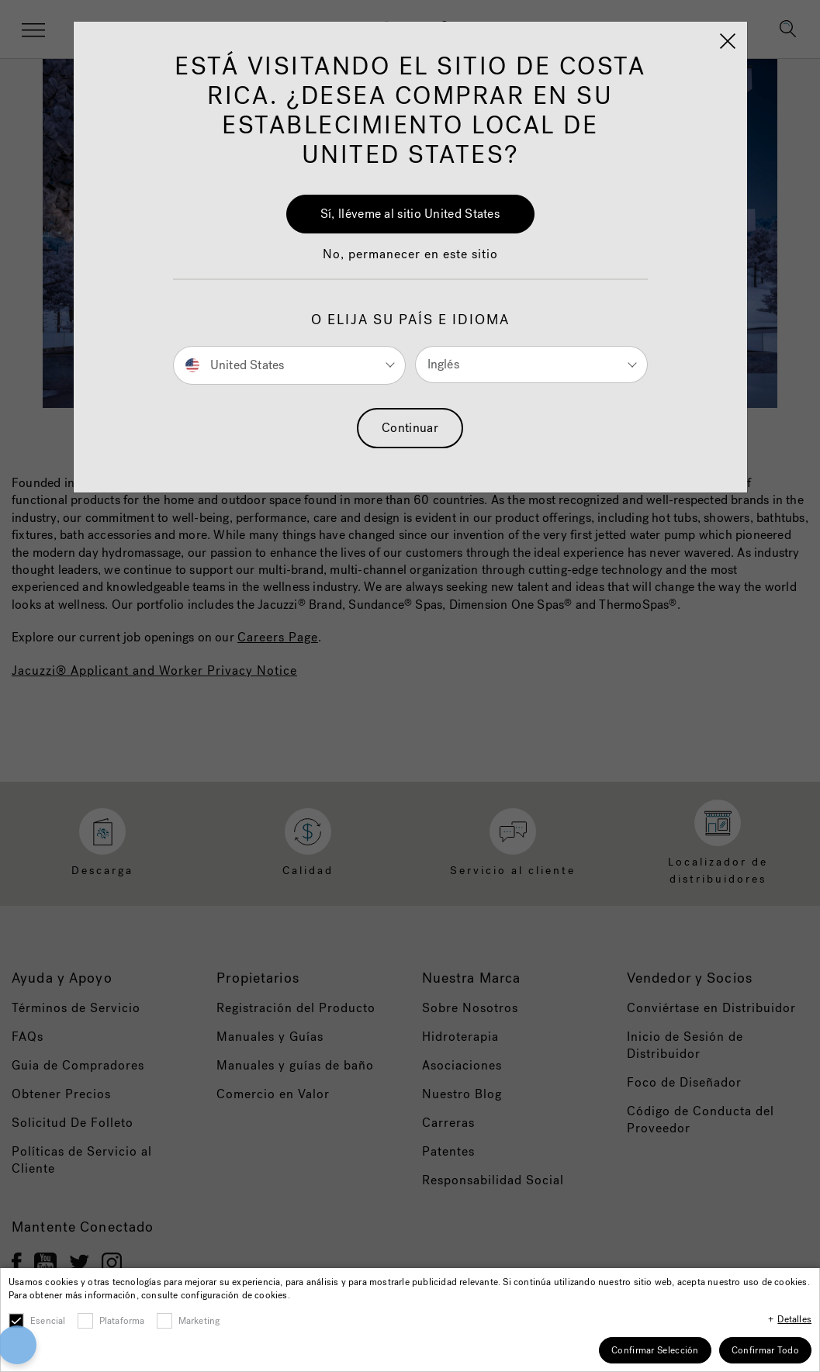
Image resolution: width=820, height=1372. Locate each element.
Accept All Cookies (530, 1259)
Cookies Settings (530, 1301)
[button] (60, 1284)
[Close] (645, 1252)
